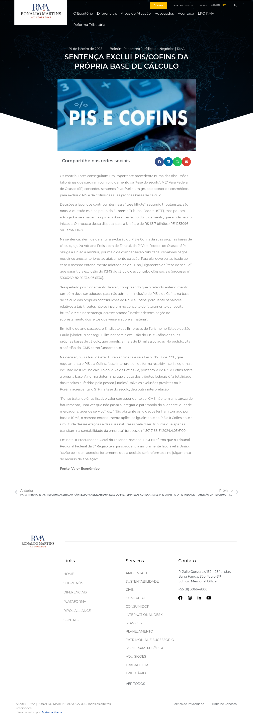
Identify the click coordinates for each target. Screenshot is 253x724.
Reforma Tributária (89, 25)
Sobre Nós (73, 583)
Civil (130, 590)
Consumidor (137, 606)
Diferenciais (107, 13)
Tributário (136, 673)
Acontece (186, 13)
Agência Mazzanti (53, 712)
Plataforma (75, 601)
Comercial (136, 598)
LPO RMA (206, 13)
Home (69, 574)
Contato (71, 620)
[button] (235, 5)
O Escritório (83, 13)
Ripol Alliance (77, 611)
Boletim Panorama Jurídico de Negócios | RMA (147, 49)
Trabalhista (137, 665)
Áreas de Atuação (136, 13)
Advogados (164, 13)
